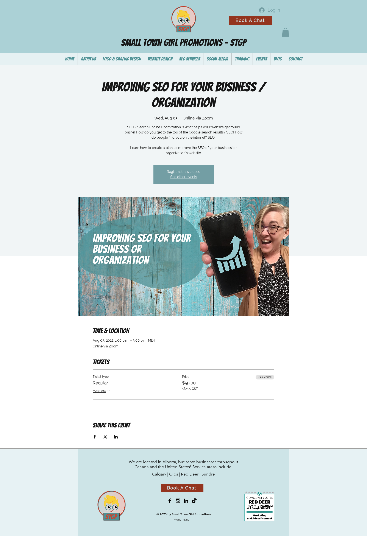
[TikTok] (194, 501)
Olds (173, 474)
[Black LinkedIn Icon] (186, 501)
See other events (183, 177)
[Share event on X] (105, 436)
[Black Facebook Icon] (170, 501)
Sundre (208, 474)
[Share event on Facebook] (95, 436)
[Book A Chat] (250, 20)
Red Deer (189, 474)
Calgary (159, 474)
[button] (285, 32)
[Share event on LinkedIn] (116, 436)
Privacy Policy (180, 519)
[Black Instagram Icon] (178, 501)
